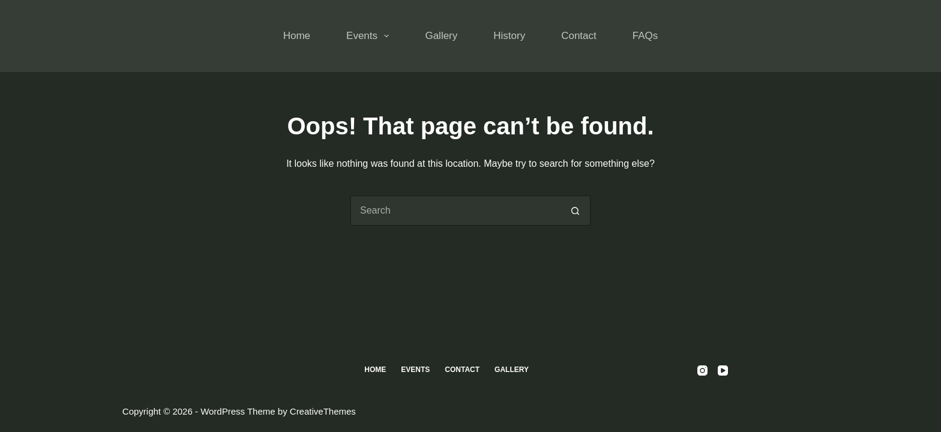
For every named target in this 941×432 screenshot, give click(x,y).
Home (296, 35)
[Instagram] (702, 370)
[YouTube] (723, 370)
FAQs (645, 35)
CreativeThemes (323, 411)
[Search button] (576, 211)
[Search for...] (455, 211)
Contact (579, 35)
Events (370, 36)
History (509, 35)
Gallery (441, 35)
